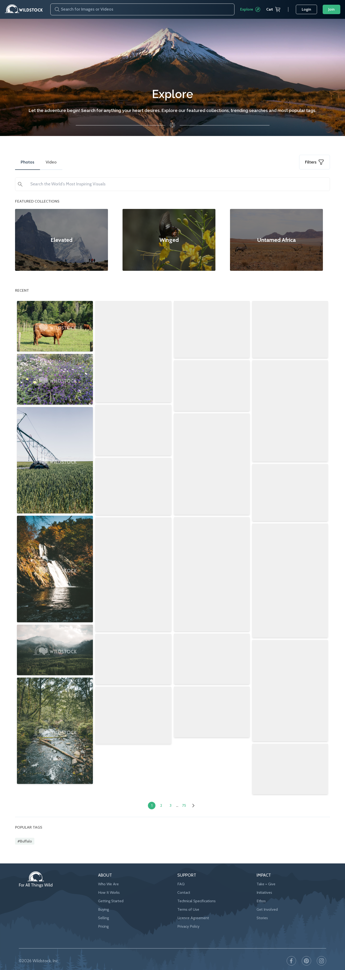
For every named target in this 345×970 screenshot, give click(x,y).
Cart (273, 9)
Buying (103, 899)
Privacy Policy (188, 916)
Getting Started (110, 891)
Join (331, 9)
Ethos (261, 891)
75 (184, 795)
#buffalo (24, 831)
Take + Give (266, 874)
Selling (103, 908)
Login (306, 9)
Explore (250, 9)
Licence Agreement (193, 908)
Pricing (103, 916)
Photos (27, 162)
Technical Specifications (196, 891)
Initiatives (264, 882)
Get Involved (267, 899)
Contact (183, 882)
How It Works (109, 882)
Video (51, 162)
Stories (262, 908)
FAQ (181, 874)
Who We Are (108, 874)
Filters (314, 162)
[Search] (55, 9)
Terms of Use (188, 899)
